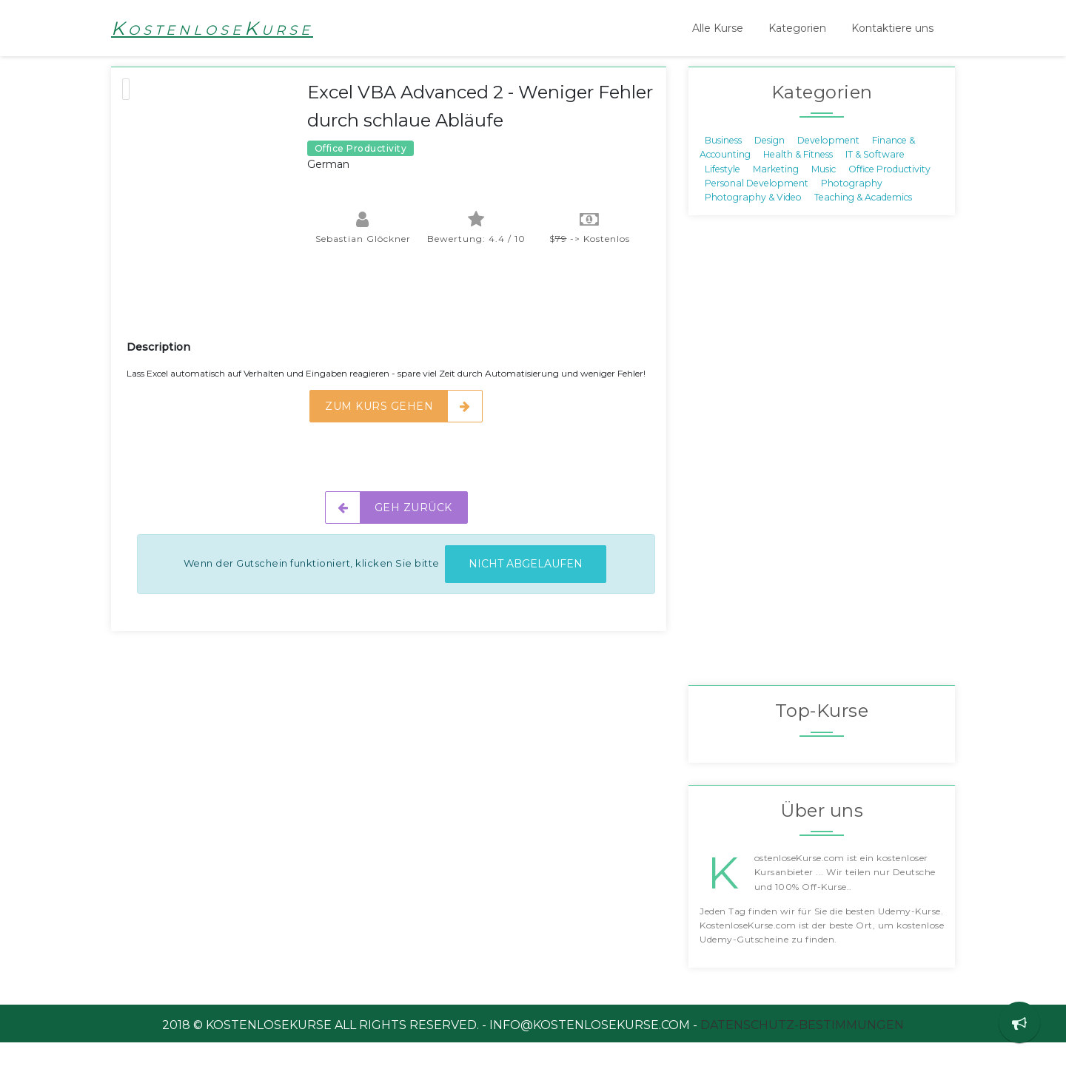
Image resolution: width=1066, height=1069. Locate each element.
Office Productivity (889, 194)
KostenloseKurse (212, 28)
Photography (851, 209)
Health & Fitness (798, 180)
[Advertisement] (396, 328)
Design (769, 166)
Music (823, 194)
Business (723, 166)
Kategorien (797, 28)
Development (828, 166)
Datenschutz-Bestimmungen (802, 1052)
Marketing (776, 194)
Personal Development (756, 209)
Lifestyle (722, 194)
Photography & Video (753, 223)
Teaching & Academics (863, 223)
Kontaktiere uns (892, 28)
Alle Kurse (717, 28)
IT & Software (875, 180)
